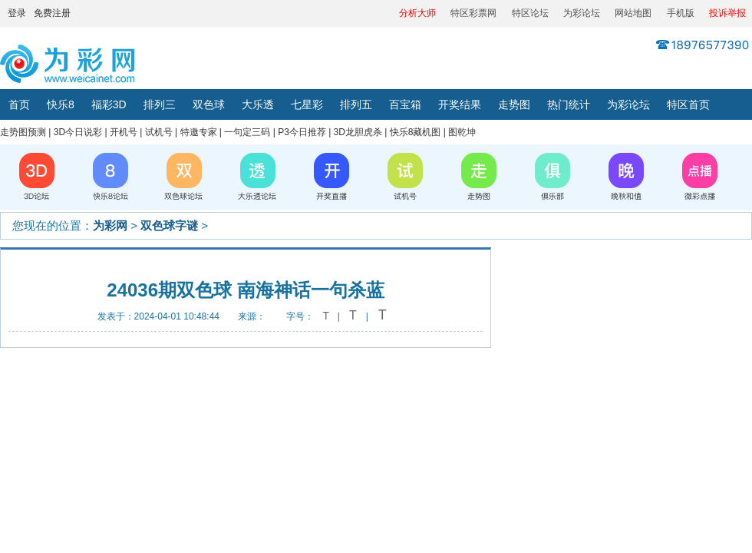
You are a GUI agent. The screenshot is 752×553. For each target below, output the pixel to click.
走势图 (514, 104)
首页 (19, 104)
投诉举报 (727, 13)
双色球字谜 (169, 225)
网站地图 (633, 13)
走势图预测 (23, 132)
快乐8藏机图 (415, 132)
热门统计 (568, 104)
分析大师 (417, 13)
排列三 (159, 104)
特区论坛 (530, 13)
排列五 (356, 104)
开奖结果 (459, 104)
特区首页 (688, 104)
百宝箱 (405, 104)
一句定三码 (247, 132)
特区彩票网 (473, 13)
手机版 (680, 13)
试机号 (159, 132)
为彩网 (110, 225)
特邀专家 (198, 132)
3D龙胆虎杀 (358, 132)
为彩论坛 (581, 13)
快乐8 (60, 104)
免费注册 (52, 13)
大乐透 (258, 104)
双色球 (209, 104)
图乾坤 (462, 132)
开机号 (123, 132)
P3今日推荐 (302, 132)
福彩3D (109, 104)
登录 (17, 13)
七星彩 (307, 104)
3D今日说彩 (78, 132)
